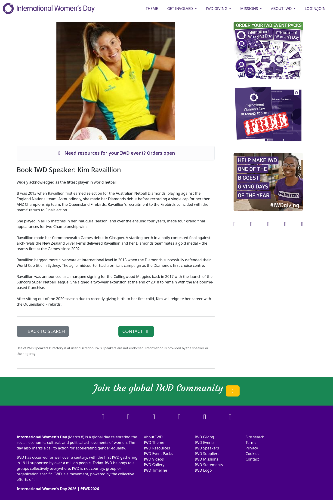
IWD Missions (206, 459)
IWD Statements (209, 464)
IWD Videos (154, 459)
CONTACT (136, 331)
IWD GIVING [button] (217, 8)
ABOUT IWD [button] (282, 8)
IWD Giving (204, 437)
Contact (252, 459)
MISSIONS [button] (249, 8)
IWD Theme (154, 442)
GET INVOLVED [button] (180, 8)
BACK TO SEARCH (43, 331)
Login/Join (315, 8)
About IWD (153, 437)
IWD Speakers (207, 448)
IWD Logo (203, 470)
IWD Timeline (155, 470)
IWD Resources (157, 448)
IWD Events (205, 442)
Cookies (252, 453)
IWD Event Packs (158, 453)
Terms (251, 442)
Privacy (252, 448)
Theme (152, 8)
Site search (255, 437)
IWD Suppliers (207, 453)
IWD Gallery (154, 464)
